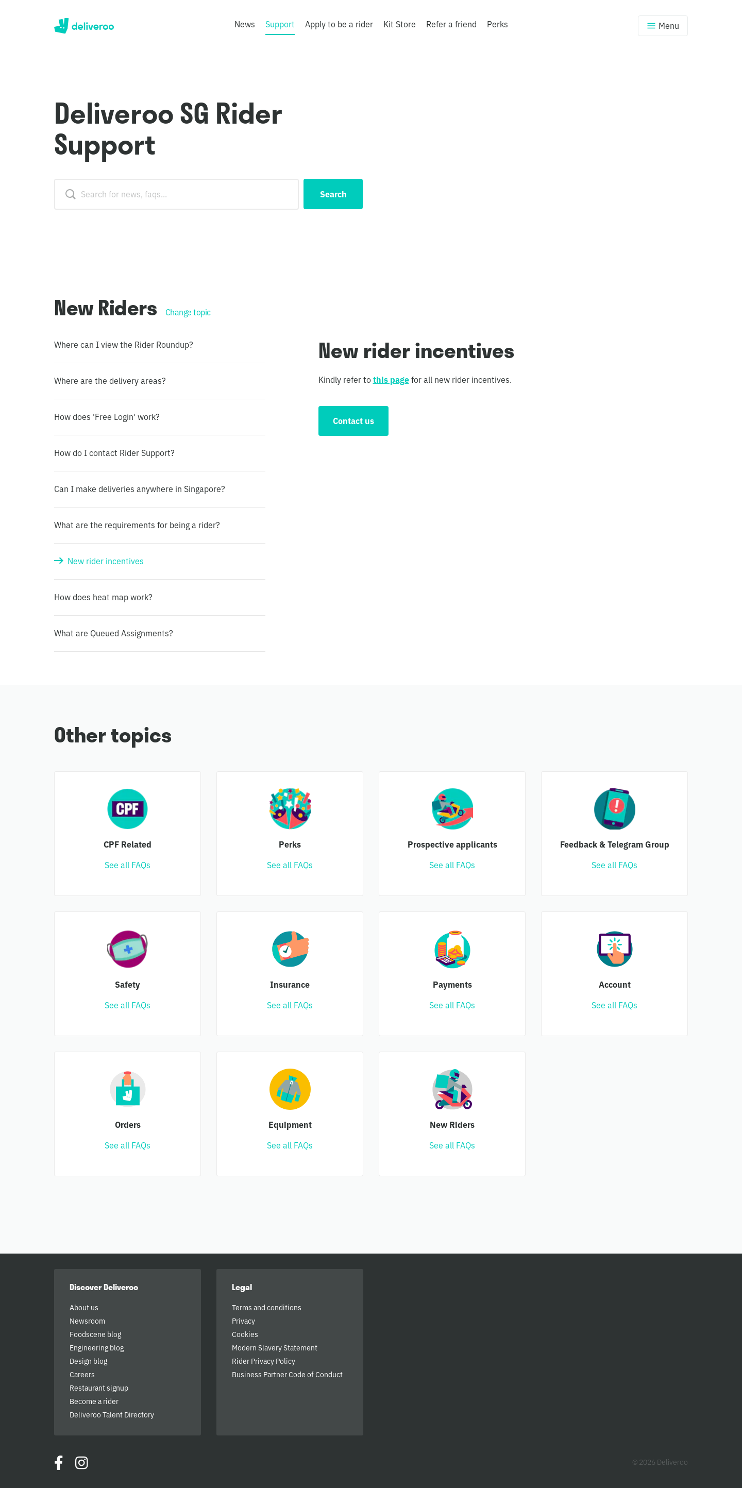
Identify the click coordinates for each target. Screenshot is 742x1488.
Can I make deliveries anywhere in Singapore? (139, 488)
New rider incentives (106, 560)
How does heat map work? (103, 596)
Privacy (243, 1320)
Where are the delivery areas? (110, 380)
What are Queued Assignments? (113, 632)
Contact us (353, 420)
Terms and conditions (266, 1307)
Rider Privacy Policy (263, 1361)
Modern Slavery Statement (274, 1347)
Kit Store (399, 23)
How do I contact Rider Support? (114, 452)
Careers (82, 1374)
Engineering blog (97, 1347)
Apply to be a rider (339, 23)
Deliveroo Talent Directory (112, 1414)
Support (280, 23)
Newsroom (87, 1320)
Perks (497, 23)
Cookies (245, 1334)
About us (84, 1307)
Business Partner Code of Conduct (287, 1374)
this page (391, 379)
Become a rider (94, 1401)
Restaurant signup (99, 1387)
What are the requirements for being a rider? (137, 524)
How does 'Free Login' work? (107, 416)
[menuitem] (244, 30)
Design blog (88, 1361)
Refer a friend (451, 23)
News (244, 23)
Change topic (188, 311)
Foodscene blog (95, 1334)
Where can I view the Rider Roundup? (123, 344)
